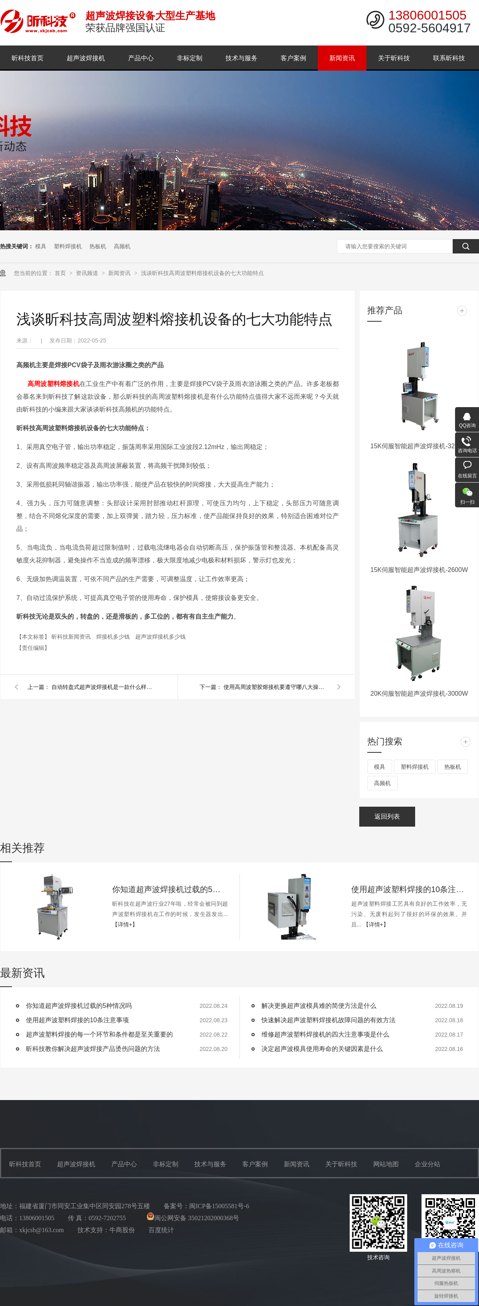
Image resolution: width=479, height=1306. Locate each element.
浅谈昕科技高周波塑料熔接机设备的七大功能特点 (202, 273)
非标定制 (189, 58)
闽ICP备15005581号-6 (219, 1206)
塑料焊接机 (68, 246)
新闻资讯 (342, 58)
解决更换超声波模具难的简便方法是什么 (318, 1005)
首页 (61, 273)
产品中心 (141, 58)
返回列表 (387, 816)
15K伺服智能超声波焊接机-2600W (419, 569)
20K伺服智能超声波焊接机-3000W (419, 693)
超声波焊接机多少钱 (160, 636)
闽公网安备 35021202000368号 (192, 1218)
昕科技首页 (28, 58)
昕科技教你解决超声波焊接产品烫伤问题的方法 (93, 1048)
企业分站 (427, 1164)
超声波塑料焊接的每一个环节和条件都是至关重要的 (99, 1034)
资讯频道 (88, 273)
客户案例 (293, 58)
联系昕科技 (449, 58)
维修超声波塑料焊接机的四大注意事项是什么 (325, 1034)
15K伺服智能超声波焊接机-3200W (419, 446)
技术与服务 (241, 58)
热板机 (97, 246)
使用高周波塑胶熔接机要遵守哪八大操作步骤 (275, 687)
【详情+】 (125, 924)
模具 (40, 246)
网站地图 (386, 1164)
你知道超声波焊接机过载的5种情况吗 (170, 889)
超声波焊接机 (86, 58)
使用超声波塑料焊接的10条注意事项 (409, 889)
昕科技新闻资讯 (71, 636)
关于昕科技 (394, 58)
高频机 (122, 246)
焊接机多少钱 (113, 636)
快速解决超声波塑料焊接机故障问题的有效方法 (328, 1020)
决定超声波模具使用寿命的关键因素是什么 (322, 1048)
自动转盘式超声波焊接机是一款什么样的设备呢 (103, 687)
